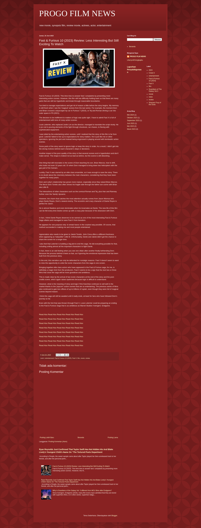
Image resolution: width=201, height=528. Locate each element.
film (78, 358)
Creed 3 (152, 73)
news (151, 97)
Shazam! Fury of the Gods (155, 104)
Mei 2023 (130, 126)
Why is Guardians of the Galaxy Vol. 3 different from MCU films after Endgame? (82, 490)
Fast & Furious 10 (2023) (63, 358)
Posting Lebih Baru (47, 437)
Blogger (114, 516)
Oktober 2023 (132, 118)
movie (83, 358)
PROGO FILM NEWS (77, 13)
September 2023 (133, 120)
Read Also (43, 314)
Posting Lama (113, 437)
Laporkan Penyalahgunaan (134, 69)
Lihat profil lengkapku (135, 60)
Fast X (74, 358)
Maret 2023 (131, 129)
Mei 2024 (130, 115)
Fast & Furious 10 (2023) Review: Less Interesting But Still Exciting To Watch (81, 466)
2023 (151, 70)
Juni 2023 (130, 123)
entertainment (49, 358)
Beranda (81, 437)
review (88, 358)
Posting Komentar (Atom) (57, 442)
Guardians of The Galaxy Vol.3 (155, 90)
